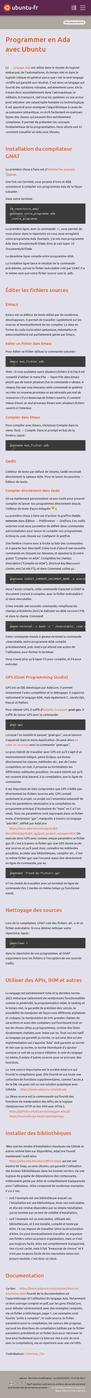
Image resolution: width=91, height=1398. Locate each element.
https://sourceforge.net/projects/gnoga (36, 1116)
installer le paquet (55, 709)
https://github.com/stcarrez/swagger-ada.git (39, 1111)
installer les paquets (61, 169)
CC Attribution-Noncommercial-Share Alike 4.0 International (68, 1389)
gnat (12, 174)
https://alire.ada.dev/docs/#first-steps (35, 1161)
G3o (41, 1354)
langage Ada (21, 67)
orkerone (32, 1354)
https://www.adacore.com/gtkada (43, 1089)
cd (58, 229)
